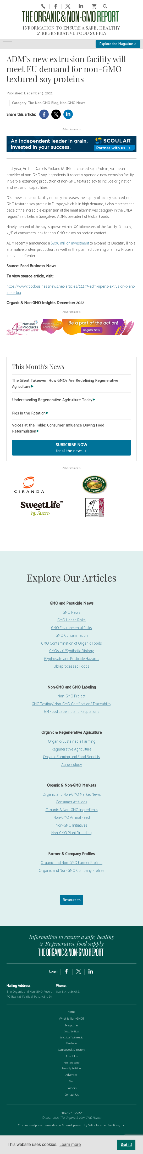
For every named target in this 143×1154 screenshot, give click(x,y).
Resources (72, 899)
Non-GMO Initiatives (71, 824)
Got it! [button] (126, 1144)
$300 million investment (70, 242)
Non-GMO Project (71, 695)
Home (71, 1011)
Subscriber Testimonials (71, 1037)
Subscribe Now (71, 1031)
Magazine (71, 1025)
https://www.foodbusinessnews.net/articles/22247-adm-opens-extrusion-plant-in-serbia (71, 289)
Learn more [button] (70, 1144)
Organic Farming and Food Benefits (71, 756)
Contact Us (71, 1094)
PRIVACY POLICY (71, 1112)
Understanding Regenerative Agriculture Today (52, 399)
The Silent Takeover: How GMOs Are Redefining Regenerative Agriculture (65, 383)
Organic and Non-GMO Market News (71, 794)
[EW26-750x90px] (71, 327)
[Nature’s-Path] (94, 484)
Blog (71, 1081)
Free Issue (71, 1043)
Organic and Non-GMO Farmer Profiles (71, 862)
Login (53, 971)
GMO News (71, 612)
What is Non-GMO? (71, 1018)
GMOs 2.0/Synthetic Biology (71, 650)
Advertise (71, 1074)
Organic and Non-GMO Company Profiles (71, 870)
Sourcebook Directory (71, 1049)
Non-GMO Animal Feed (71, 817)
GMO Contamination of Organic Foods (71, 642)
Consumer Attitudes (71, 801)
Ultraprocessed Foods (71, 665)
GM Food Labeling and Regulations (71, 711)
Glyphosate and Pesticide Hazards (71, 658)
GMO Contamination (72, 635)
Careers (71, 1088)
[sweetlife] (40, 507)
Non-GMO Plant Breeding (71, 832)
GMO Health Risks (71, 619)
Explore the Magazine (118, 43)
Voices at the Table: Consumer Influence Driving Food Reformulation (58, 427)
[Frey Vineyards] (94, 506)
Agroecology (71, 764)
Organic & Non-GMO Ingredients (72, 809)
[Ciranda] (29, 484)
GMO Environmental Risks (71, 627)
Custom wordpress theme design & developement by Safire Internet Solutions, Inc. (71, 1125)
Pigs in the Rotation (29, 412)
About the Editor (71, 1062)
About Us (72, 1056)
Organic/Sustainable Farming (71, 740)
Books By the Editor (71, 1068)
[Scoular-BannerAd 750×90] (71, 144)
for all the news (71, 447)
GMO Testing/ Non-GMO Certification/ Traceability (71, 703)
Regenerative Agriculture (71, 748)
